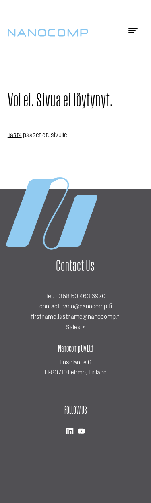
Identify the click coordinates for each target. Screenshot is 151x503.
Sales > (75, 327)
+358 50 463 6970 (80, 296)
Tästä (15, 135)
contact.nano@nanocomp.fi (75, 306)
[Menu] (132, 33)
